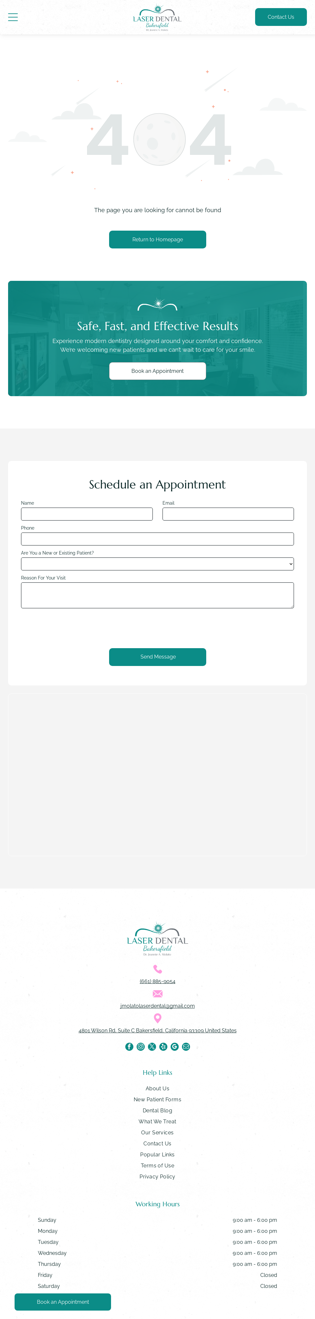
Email (168, 503)
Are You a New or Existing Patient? (57, 553)
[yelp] (163, 1047)
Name (27, 503)
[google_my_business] (175, 1047)
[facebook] (129, 1047)
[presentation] (70, 627)
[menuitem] (157, 1090)
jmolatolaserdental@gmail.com (157, 1006)
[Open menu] (13, 17)
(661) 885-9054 (157, 981)
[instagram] (141, 1047)
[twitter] (152, 1047)
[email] (186, 1047)
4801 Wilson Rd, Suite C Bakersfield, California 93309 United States (158, 1030)
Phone (27, 528)
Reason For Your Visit (43, 577)
